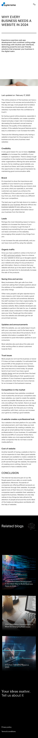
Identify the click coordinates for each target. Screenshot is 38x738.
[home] (9, 4)
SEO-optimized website (12, 255)
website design (7, 373)
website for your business (11, 205)
